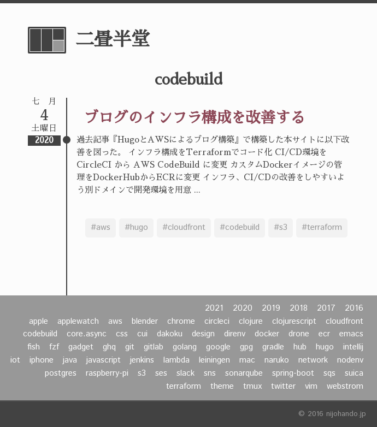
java (70, 360)
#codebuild (240, 228)
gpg (246, 347)
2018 (299, 309)
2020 (242, 309)
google (218, 347)
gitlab (153, 347)
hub (300, 347)
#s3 (280, 228)
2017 (326, 309)
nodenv (350, 360)
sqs (329, 373)
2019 (271, 309)
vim (311, 387)
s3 (142, 373)
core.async (87, 334)
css (122, 334)
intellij (353, 347)
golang (185, 347)
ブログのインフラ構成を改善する (194, 117)
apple (38, 322)
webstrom (345, 387)
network (313, 360)
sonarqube (244, 373)
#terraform (322, 228)
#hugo (136, 228)
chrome (181, 322)
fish (33, 347)
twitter (283, 387)
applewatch (78, 322)
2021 (214, 309)
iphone (42, 360)
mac (247, 360)
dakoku (169, 334)
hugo (325, 347)
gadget (80, 347)
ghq (109, 347)
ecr (324, 334)
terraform (183, 387)
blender (145, 322)
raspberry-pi (107, 373)
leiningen (214, 360)
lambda (176, 360)
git (129, 347)
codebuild (40, 334)
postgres (60, 373)
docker (267, 334)
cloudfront (344, 322)
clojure (251, 322)
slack (185, 373)
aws (115, 322)
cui (142, 334)
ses (161, 373)
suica (354, 373)
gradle (273, 347)
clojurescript (294, 322)
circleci (216, 322)
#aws (100, 228)
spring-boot (293, 373)
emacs (351, 334)
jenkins (142, 360)
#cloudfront (183, 228)
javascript (103, 360)
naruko (276, 360)
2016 (354, 309)
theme (222, 387)
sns (210, 373)
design (203, 334)
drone (298, 334)
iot (15, 360)
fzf (54, 347)
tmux (252, 387)
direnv (234, 334)
